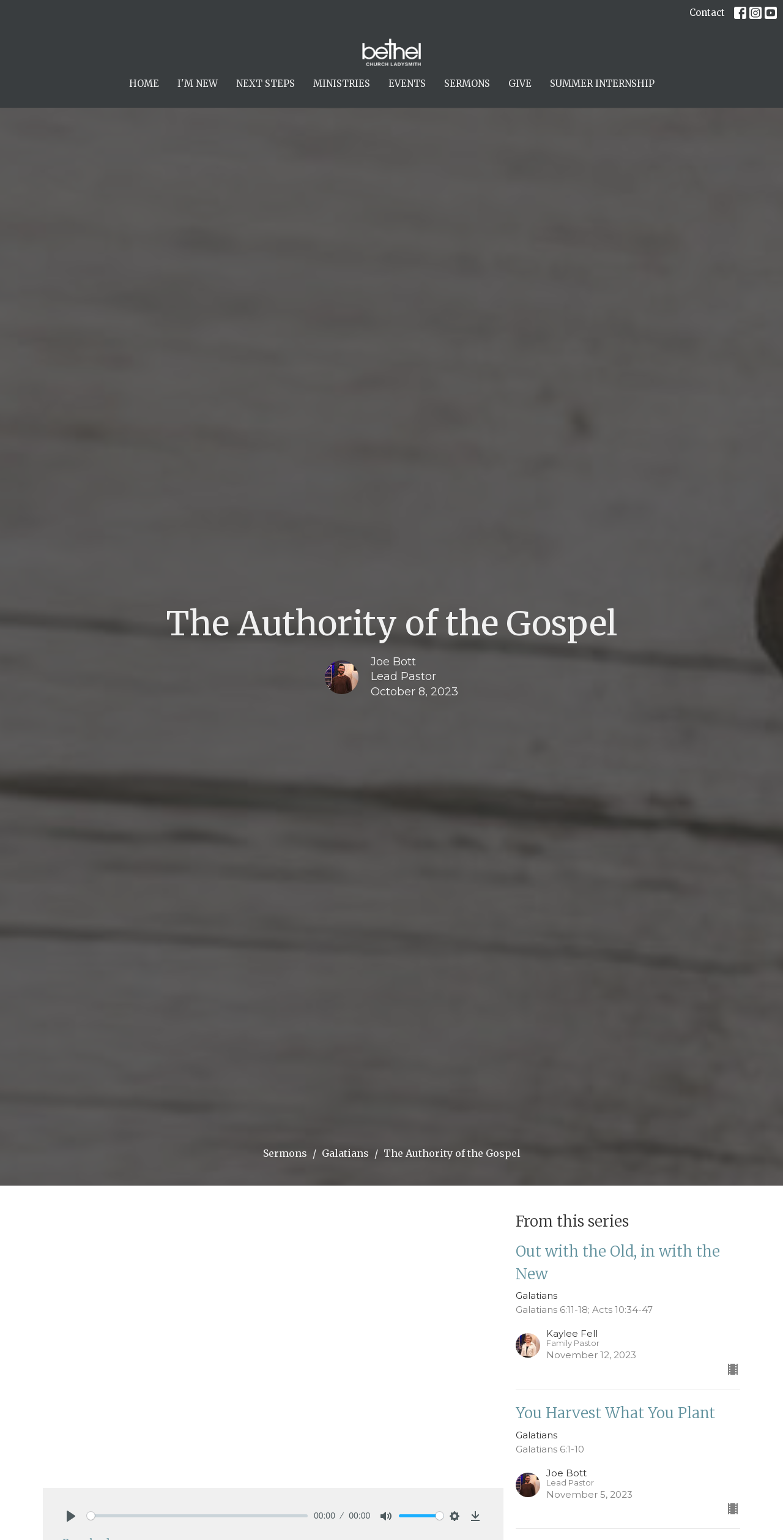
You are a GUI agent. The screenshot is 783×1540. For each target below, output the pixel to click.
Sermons (467, 83)
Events (407, 83)
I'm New (197, 83)
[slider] (197, 1516)
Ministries (341, 83)
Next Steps (265, 83)
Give (520, 83)
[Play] (71, 1516)
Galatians (345, 1153)
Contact (707, 12)
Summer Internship (602, 83)
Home (144, 83)
